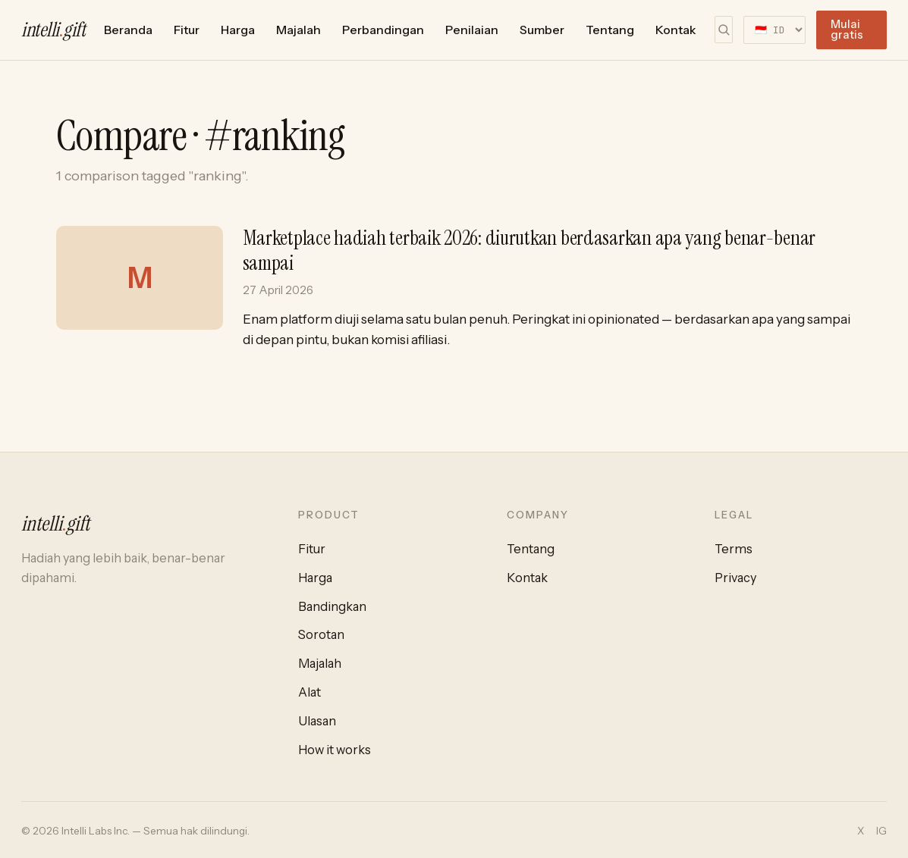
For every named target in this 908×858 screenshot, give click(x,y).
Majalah (298, 30)
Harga (238, 30)
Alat (309, 692)
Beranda (128, 30)
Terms (733, 548)
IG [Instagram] (881, 831)
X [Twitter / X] (860, 831)
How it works (334, 749)
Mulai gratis (847, 29)
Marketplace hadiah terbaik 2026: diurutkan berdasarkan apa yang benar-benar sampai (529, 250)
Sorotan (321, 634)
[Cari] (724, 29)
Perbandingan (383, 30)
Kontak (675, 30)
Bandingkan (332, 606)
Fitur (187, 30)
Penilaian (471, 30)
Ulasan (317, 720)
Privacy (735, 577)
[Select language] (774, 30)
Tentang (610, 30)
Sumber (542, 30)
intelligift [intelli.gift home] (53, 29)
